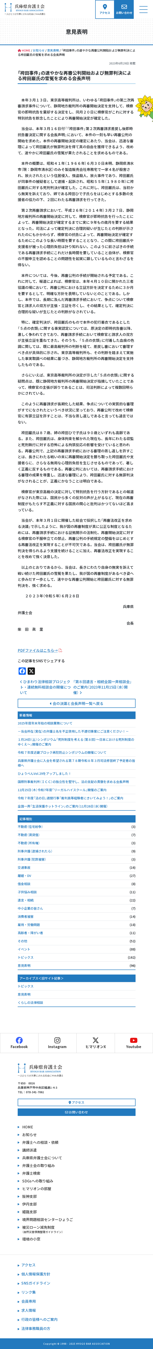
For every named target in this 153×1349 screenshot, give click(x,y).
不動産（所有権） (29, 843)
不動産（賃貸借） (29, 834)
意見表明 (24, 965)
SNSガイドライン (35, 1283)
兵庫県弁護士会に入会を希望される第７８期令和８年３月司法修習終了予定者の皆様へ (76, 763)
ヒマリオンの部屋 (36, 1188)
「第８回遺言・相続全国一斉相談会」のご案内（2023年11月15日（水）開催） (102, 687)
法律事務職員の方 (35, 1328)
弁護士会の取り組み (38, 1165)
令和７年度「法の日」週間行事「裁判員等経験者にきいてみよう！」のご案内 (70, 798)
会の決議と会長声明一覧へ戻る (76, 703)
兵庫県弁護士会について (42, 1157)
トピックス (26, 957)
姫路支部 (29, 1211)
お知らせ (29, 1134)
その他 (22, 941)
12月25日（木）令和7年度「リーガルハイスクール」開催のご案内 (62, 790)
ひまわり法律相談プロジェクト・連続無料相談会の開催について (45, 687)
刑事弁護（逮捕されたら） (35, 851)
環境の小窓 (31, 1239)
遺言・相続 (26, 900)
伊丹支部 (29, 1204)
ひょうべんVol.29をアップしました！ (44, 773)
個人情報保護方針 (35, 1274)
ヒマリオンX (96, 1043)
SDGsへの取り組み (37, 1181)
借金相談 (24, 883)
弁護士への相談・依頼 (40, 1142)
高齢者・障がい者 (30, 933)
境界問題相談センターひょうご (47, 1219)
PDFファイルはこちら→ (38, 650)
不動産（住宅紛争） (30, 826)
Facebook (19, 1043)
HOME (27, 1127)
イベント (24, 949)
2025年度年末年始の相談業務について (45, 723)
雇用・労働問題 (29, 924)
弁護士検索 (31, 1173)
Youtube (134, 1043)
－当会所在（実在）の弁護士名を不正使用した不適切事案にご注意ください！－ (73, 731)
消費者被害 (26, 916)
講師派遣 (29, 1150)
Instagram (58, 1043)
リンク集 (28, 1292)
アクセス (76, 1102)
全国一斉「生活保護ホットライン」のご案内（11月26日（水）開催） (63, 806)
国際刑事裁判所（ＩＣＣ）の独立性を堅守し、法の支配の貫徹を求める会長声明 (73, 781)
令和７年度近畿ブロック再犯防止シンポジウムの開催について (62, 752)
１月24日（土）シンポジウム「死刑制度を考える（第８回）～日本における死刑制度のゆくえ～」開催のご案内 (76, 741)
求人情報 (28, 1310)
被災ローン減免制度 (79, 1229)
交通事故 (24, 867)
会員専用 (28, 1301)
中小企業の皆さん (30, 908)
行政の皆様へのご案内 (39, 1319)
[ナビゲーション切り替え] (143, 9)
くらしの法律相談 (30, 1002)
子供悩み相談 (27, 892)
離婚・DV (24, 875)
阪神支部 (29, 1196)
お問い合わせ (76, 1112)
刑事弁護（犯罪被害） (32, 859)
